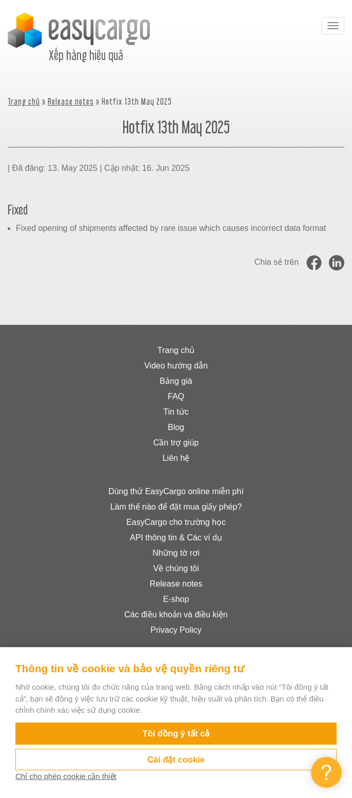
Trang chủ (24, 101)
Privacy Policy (176, 630)
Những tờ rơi (175, 553)
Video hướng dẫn (176, 365)
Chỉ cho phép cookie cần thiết (65, 776)
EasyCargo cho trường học (176, 522)
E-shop (176, 599)
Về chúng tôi (176, 568)
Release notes (71, 101)
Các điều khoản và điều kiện (175, 614)
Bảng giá (176, 381)
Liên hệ (176, 458)
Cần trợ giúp (176, 442)
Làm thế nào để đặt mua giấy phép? (176, 506)
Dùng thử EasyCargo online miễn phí (176, 491)
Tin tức (176, 411)
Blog (176, 427)
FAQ (176, 396)
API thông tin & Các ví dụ (176, 537)
